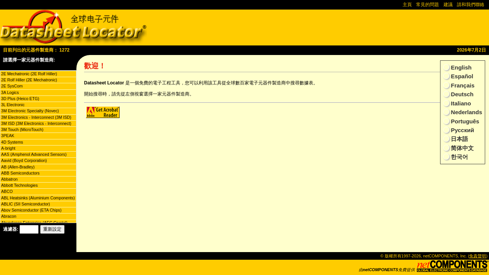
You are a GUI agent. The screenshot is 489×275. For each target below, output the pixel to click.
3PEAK (7, 135)
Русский (461, 130)
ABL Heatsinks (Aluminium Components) (38, 198)
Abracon (8, 216)
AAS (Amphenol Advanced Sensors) (33, 154)
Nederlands (465, 112)
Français (461, 85)
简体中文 (461, 148)
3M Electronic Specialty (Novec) (30, 110)
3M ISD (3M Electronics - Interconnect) (36, 123)
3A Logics (10, 92)
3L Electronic (12, 104)
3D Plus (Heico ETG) (20, 98)
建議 (448, 4)
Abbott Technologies (19, 185)
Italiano (460, 103)
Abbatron (9, 179)
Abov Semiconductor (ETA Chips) (31, 210)
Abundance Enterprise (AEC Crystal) (34, 222)
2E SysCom (12, 86)
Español (461, 76)
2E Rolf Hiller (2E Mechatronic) (29, 80)
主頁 (407, 4)
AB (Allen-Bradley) (18, 167)
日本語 (458, 139)
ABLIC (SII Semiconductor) (25, 204)
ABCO (7, 191)
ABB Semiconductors (20, 173)
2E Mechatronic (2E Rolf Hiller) (29, 73)
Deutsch (461, 94)
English (460, 67)
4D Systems (12, 142)
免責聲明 (477, 256)
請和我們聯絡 (470, 4)
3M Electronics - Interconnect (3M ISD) (36, 117)
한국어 (458, 157)
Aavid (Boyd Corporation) (24, 160)
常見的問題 (427, 4)
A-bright (8, 148)
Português (464, 121)
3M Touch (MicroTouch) (22, 129)
